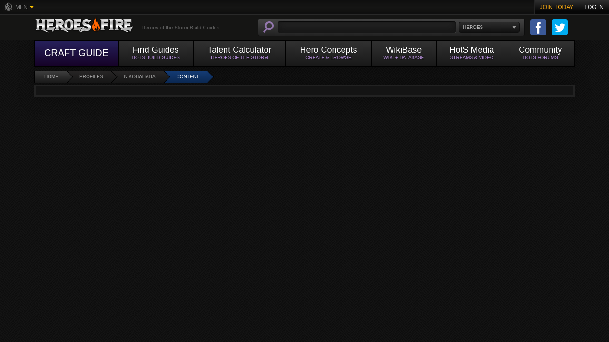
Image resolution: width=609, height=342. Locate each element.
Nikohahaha (139, 76)
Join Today (557, 7)
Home (51, 76)
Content (188, 76)
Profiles (91, 76)
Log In (594, 7)
